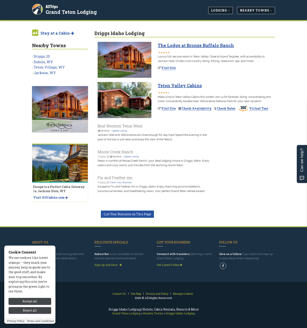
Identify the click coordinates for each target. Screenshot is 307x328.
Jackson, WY (45, 72)
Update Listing (119, 130)
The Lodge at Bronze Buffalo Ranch (196, 45)
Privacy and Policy (157, 293)
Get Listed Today (169, 265)
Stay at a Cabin (57, 33)
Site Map (136, 293)
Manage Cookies (183, 293)
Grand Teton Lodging (71, 11)
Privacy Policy (16, 323)
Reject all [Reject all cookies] (30, 313)
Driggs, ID (42, 56)
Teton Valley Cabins (180, 85)
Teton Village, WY (49, 67)
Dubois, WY (43, 62)
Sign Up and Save (108, 265)
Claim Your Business (121, 182)
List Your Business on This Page (127, 214)
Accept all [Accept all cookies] (29, 304)
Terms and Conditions (40, 323)
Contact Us (119, 293)
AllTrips (52, 6)
